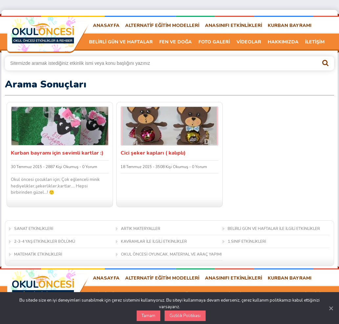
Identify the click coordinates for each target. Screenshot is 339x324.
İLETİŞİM (315, 42)
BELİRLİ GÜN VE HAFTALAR (121, 42)
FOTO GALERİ (214, 42)
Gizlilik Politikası (185, 316)
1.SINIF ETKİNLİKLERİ (247, 241)
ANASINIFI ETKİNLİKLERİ (233, 25)
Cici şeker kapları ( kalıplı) (153, 153)
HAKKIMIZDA (283, 42)
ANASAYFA (106, 25)
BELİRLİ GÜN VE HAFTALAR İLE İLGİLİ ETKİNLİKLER (274, 228)
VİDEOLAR (249, 42)
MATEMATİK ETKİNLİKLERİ (38, 254)
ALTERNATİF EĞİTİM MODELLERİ (162, 25)
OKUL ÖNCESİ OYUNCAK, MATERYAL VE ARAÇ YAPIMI (171, 254)
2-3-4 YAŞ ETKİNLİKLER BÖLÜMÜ (44, 241)
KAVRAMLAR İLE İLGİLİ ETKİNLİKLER (154, 241)
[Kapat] (331, 308)
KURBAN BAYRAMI (289, 25)
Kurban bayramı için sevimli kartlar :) (57, 153)
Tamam (148, 316)
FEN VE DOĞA (175, 42)
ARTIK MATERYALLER (140, 228)
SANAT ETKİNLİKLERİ (33, 228)
